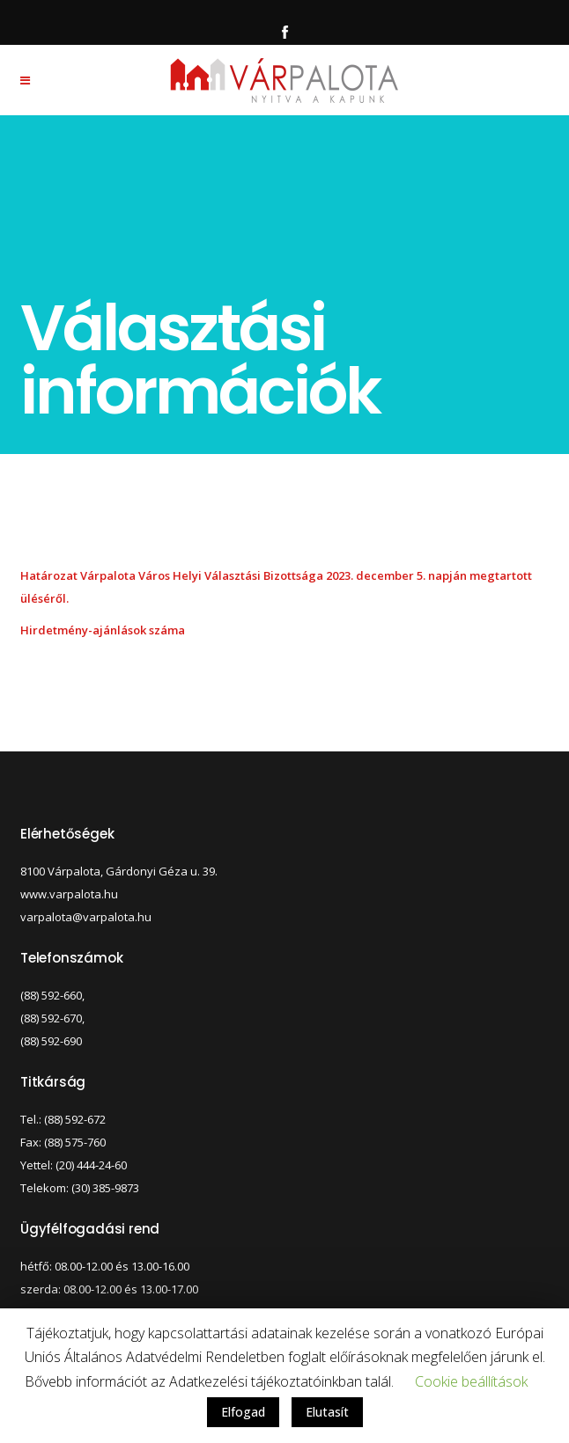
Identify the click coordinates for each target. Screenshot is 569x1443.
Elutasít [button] (327, 1411)
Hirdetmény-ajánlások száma (102, 630)
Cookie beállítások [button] (471, 1381)
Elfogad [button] (243, 1411)
